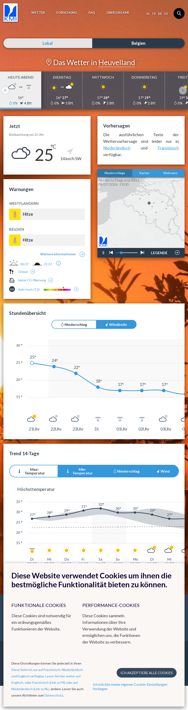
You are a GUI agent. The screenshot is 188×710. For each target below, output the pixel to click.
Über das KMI (118, 12)
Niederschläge (115, 173)
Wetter (38, 12)
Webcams (170, 173)
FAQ (92, 12)
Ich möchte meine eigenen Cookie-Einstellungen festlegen (130, 686)
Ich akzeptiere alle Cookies (147, 673)
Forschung (66, 12)
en (166, 14)
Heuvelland (116, 62)
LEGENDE (159, 251)
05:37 (24, 264)
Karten (144, 173)
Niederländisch (116, 147)
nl (148, 14)
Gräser (23, 272)
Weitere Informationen (58, 254)
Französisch (168, 147)
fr (154, 14)
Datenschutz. (54, 695)
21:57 (48, 264)
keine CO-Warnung (32, 280)
